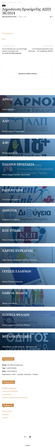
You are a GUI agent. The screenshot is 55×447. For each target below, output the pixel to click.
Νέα (20, 2)
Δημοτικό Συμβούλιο (10, 391)
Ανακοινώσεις (12, 2)
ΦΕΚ (3, 39)
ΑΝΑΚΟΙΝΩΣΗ (7, 33)
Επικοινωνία (8, 359)
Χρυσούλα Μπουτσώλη (9, 16)
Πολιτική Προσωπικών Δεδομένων (15, 397)
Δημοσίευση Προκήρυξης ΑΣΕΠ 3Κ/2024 (26, 11)
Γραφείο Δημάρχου (9, 388)
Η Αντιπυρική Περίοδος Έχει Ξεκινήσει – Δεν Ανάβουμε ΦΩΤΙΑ (40, 50)
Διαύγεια (5, 414)
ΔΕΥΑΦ (4, 417)
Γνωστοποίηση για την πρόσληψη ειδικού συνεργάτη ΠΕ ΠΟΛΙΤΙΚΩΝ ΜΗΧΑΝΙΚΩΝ (14, 51)
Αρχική (4, 2)
